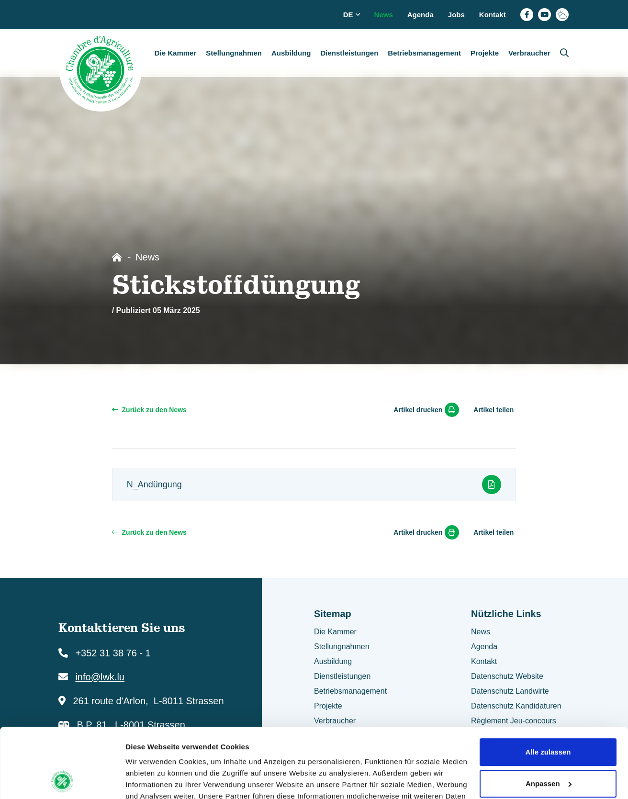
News (383, 15)
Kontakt (492, 15)
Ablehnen (548, 749)
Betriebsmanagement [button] (424, 53)
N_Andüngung (314, 484)
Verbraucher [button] (529, 53)
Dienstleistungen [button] (349, 53)
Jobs (456, 15)
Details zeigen (149, 780)
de (351, 15)
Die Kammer (335, 632)
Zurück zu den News (149, 410)
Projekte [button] (485, 53)
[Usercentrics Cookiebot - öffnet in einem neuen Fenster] (62, 780)
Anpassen (549, 718)
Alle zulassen (548, 687)
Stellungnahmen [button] (234, 53)
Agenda (420, 15)
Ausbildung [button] (291, 53)
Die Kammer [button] (176, 53)
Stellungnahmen (342, 646)
